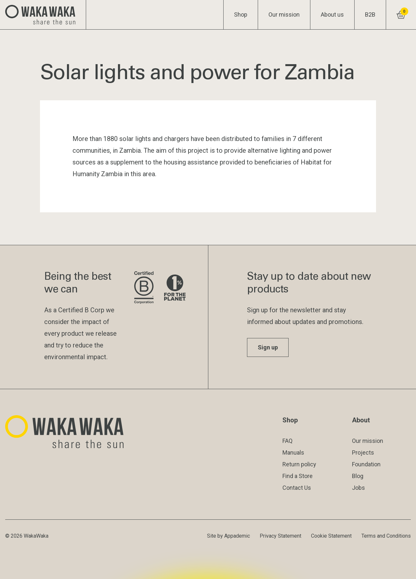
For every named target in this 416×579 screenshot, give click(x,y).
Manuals (293, 452)
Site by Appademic (228, 536)
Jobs (358, 487)
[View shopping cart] (401, 14)
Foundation (366, 464)
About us (332, 14)
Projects (363, 452)
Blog (357, 476)
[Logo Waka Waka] (43, 14)
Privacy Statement (280, 536)
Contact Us (296, 487)
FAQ (287, 440)
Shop (240, 14)
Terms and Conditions (386, 536)
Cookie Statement (331, 536)
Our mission (284, 14)
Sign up (268, 347)
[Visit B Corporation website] (143, 288)
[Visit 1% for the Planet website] (175, 288)
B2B (370, 14)
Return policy (299, 464)
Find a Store (297, 476)
